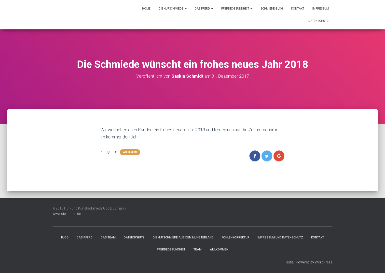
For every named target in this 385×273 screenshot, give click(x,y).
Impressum (320, 8)
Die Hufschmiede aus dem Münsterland (183, 237)
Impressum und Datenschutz (280, 237)
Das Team (108, 237)
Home (146, 8)
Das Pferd (204, 8)
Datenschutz (318, 21)
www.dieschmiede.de (69, 214)
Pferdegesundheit (236, 8)
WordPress (323, 262)
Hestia (289, 262)
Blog (65, 237)
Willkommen (219, 249)
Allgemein (130, 152)
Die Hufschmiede (173, 8)
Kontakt (297, 8)
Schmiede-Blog (272, 8)
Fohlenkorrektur (235, 237)
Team (197, 249)
